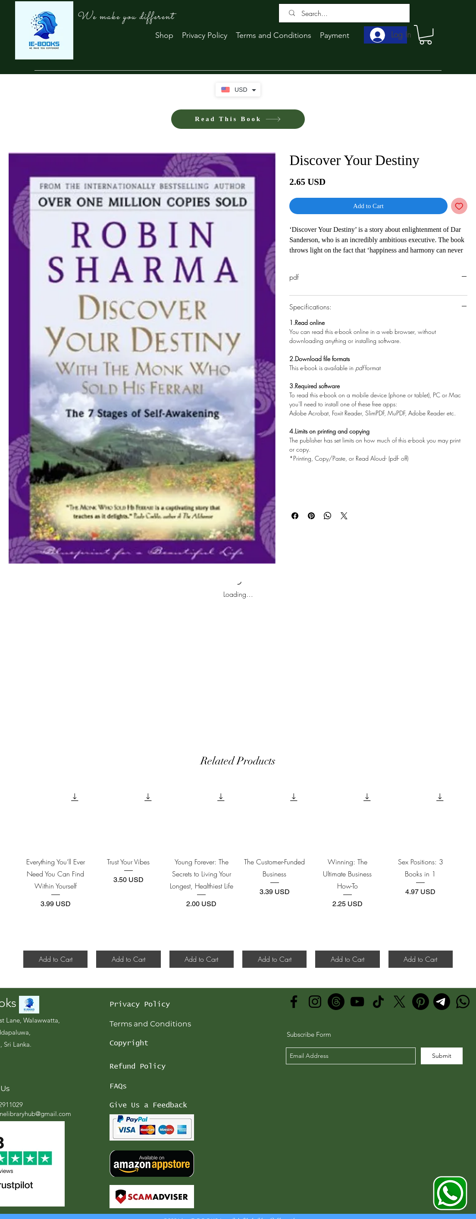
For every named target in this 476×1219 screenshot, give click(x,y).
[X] (399, 1001)
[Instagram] (315, 1001)
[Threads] (336, 1001)
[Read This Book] (238, 119)
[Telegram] (441, 1001)
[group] (238, 876)
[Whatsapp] (462, 1001)
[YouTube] (357, 1001)
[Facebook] (293, 1001)
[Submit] (442, 1056)
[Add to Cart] (55, 959)
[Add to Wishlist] (459, 206)
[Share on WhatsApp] (328, 516)
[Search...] (346, 13)
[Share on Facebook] (295, 516)
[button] (425, 34)
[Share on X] (344, 516)
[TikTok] (378, 1001)
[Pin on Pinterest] (311, 516)
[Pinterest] (420, 1001)
